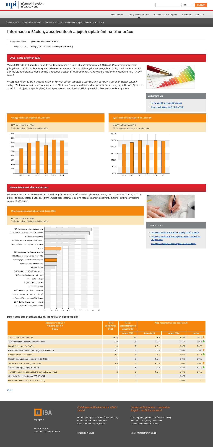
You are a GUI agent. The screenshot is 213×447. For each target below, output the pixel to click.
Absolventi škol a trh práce (165, 14)
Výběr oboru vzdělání (32, 22)
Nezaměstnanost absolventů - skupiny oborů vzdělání (175, 232)
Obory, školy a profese (139, 14)
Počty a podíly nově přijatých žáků (166, 103)
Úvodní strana (117, 14)
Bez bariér (186, 14)
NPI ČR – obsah (41, 428)
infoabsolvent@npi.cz (146, 433)
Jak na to (200, 14)
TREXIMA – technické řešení (47, 431)
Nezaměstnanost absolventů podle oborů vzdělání (173, 243)
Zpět (9, 390)
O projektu (39, 419)
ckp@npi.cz (88, 433)
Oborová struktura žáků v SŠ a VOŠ (167, 107)
